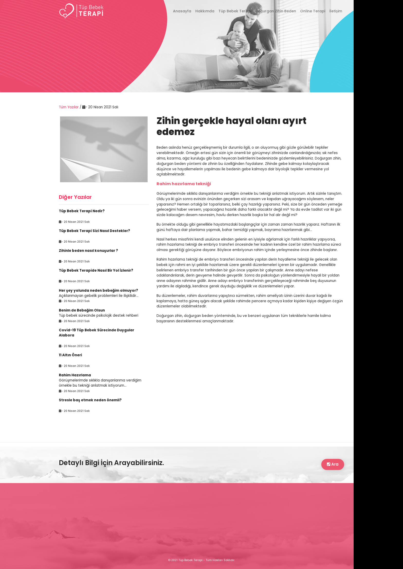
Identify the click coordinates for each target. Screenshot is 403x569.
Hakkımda (204, 11)
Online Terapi (312, 11)
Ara (332, 464)
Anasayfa (183, 11)
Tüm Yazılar (69, 107)
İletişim (335, 11)
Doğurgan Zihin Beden (275, 11)
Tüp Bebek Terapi (234, 11)
